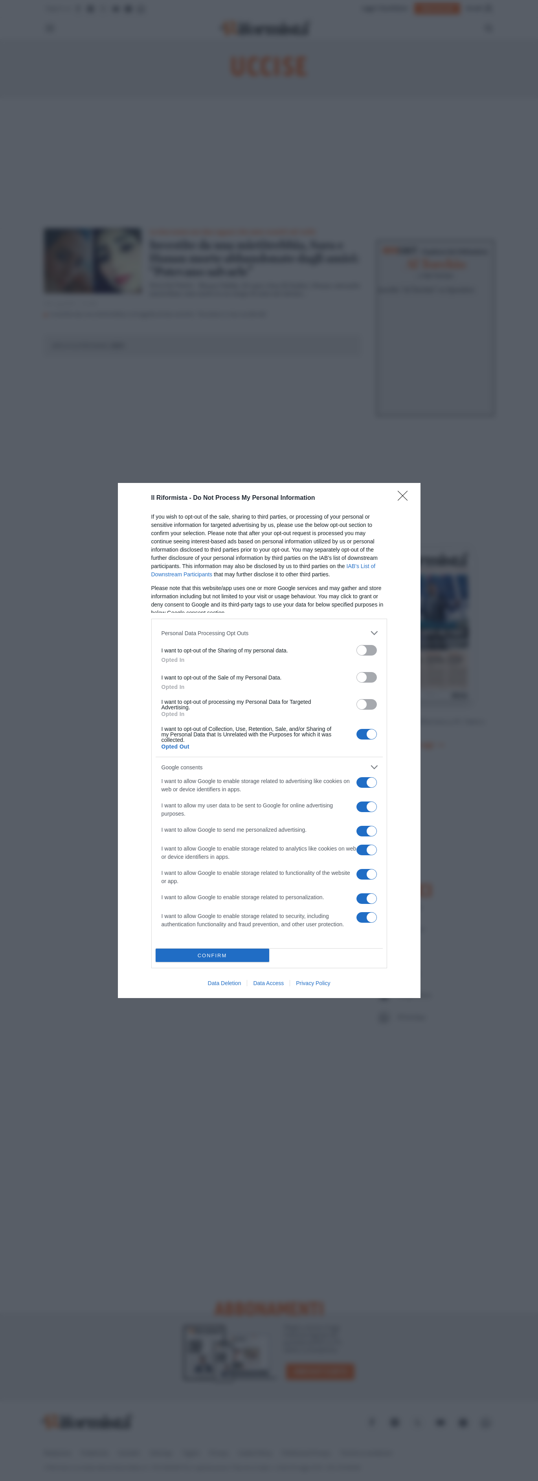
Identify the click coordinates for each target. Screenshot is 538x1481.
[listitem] (269, 633)
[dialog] (269, 740)
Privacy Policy (313, 983)
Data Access (268, 983)
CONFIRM (212, 955)
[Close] (405, 498)
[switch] (366, 650)
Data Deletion (224, 983)
